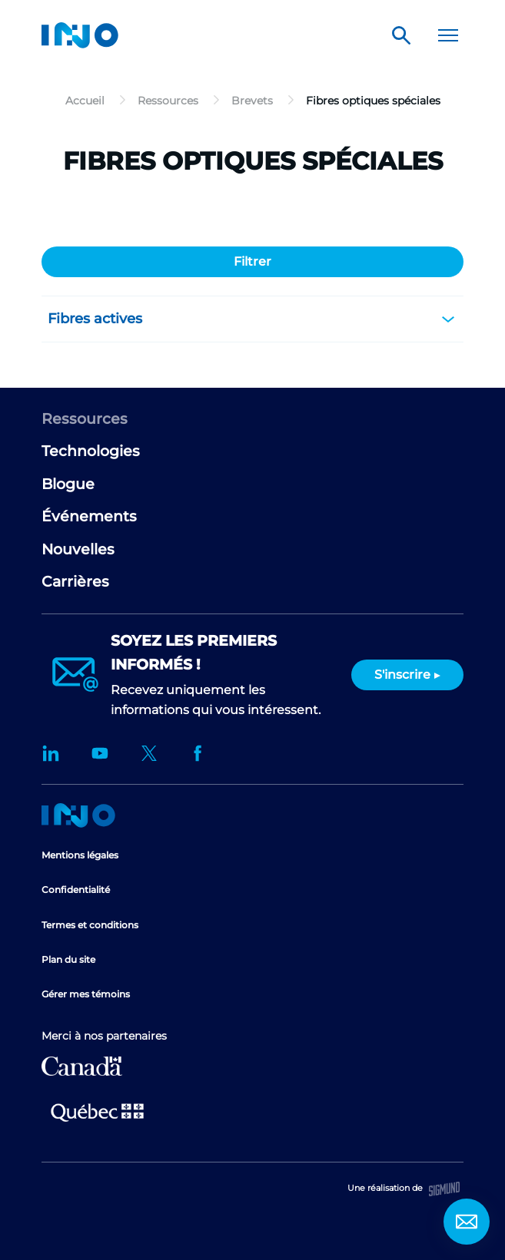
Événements (89, 516)
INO (80, 35)
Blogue (68, 484)
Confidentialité (76, 889)
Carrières (75, 581)
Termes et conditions (90, 925)
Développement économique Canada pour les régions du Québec (82, 1066)
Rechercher (401, 35)
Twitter (149, 753)
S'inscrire (402, 674)
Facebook (198, 753)
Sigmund (444, 1189)
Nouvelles (78, 549)
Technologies (91, 451)
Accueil (78, 815)
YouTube (100, 753)
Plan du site (68, 959)
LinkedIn (51, 753)
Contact (467, 1222)
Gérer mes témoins (86, 994)
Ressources (85, 419)
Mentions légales (80, 855)
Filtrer (252, 261)
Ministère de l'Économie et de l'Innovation (97, 1111)
